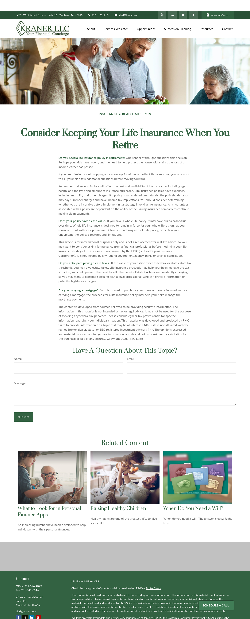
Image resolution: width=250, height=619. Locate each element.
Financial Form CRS (87, 570)
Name (18, 347)
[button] (91, 17)
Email (130, 347)
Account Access (217, 3)
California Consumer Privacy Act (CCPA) (191, 606)
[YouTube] (183, 4)
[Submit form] (23, 405)
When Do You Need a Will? (193, 497)
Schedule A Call (216, 605)
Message (20, 372)
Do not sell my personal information (160, 610)
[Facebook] (193, 4)
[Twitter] (162, 4)
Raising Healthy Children (118, 497)
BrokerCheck (153, 577)
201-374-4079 (98, 3)
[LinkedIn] (172, 4)
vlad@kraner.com (126, 3)
